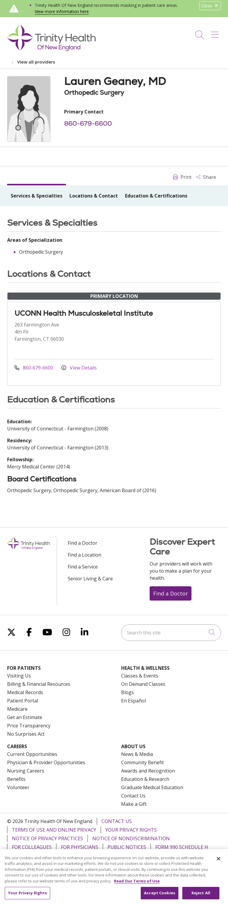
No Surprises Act (26, 734)
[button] (216, 32)
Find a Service (83, 566)
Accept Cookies (159, 895)
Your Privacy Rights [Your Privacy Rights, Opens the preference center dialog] (27, 895)
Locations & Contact (93, 195)
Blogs (127, 692)
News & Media (137, 754)
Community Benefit (142, 762)
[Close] (218, 861)
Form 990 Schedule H (181, 847)
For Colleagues (32, 847)
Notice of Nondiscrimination (131, 838)
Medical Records (25, 692)
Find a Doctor (82, 543)
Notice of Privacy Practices (47, 838)
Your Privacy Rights (131, 830)
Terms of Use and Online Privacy (54, 830)
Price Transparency (28, 725)
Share (206, 177)
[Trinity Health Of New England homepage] (51, 49)
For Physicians (79, 847)
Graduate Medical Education (152, 787)
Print (182, 177)
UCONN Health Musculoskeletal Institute (84, 313)
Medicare (17, 709)
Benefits (16, 779)
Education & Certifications (156, 195)
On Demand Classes (143, 684)
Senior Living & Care (90, 578)
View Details (79, 367)
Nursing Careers (25, 770)
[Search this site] (171, 632)
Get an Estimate (24, 717)
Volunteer (18, 787)
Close (210, 6)
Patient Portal (22, 700)
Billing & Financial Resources (38, 684)
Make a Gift (134, 804)
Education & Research (145, 779)
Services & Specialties (36, 195)
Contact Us (133, 795)
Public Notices (126, 847)
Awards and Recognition (148, 770)
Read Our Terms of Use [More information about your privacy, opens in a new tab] (137, 883)
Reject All (200, 895)
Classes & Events (139, 675)
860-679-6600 (88, 123)
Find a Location (84, 555)
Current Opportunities (32, 754)
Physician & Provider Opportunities (46, 762)
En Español (133, 700)
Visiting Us (19, 675)
